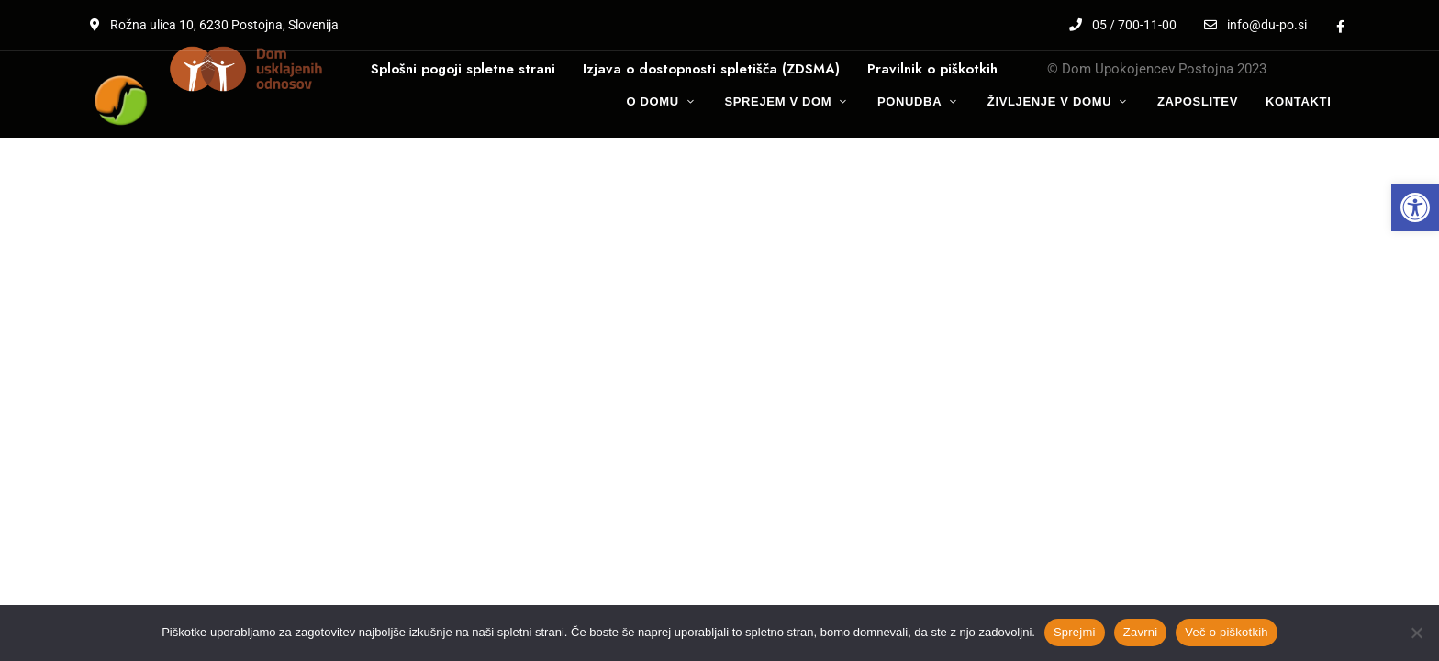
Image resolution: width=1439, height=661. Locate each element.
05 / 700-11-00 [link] (1123, 24)
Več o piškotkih (1226, 632)
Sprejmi (1075, 632)
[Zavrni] (1416, 632)
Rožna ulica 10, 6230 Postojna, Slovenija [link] (214, 24)
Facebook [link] (1340, 26)
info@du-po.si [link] (1255, 24)
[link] (1415, 207)
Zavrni (1140, 632)
